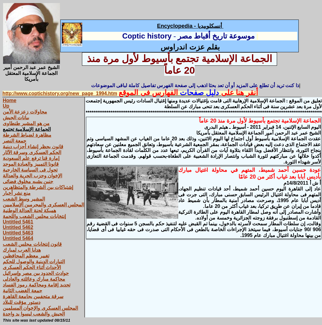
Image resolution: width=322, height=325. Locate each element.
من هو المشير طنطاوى (26, 123)
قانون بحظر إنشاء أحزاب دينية (33, 146)
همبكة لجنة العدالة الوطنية (29, 210)
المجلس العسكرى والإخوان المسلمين (40, 308)
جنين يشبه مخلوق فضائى (28, 181)
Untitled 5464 (18, 238)
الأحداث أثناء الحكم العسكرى (32, 267)
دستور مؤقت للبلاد (21, 302)
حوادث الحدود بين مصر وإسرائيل (36, 273)
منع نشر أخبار (17, 193)
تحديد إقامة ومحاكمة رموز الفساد (36, 284)
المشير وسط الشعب (24, 198)
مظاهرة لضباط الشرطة (27, 135)
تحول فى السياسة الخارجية (30, 169)
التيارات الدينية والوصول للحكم (34, 261)
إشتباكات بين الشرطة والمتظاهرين (38, 187)
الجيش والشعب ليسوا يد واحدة (34, 313)
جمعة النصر (14, 140)
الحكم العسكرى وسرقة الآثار (32, 152)
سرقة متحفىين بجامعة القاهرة (33, 296)
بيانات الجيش (16, 117)
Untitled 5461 (18, 221)
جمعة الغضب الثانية (22, 290)
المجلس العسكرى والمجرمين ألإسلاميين (43, 204)
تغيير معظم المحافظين (26, 255)
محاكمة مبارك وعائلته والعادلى (34, 279)
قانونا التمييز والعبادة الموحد (31, 164)
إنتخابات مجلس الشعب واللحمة (34, 216)
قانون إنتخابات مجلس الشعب (32, 244)
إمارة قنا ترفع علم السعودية (31, 158)
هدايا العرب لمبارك (22, 250)
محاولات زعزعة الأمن (25, 111)
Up (6, 106)
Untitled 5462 (18, 227)
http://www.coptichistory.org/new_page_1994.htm (59, 93)
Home (9, 100)
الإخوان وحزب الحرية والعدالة (32, 175)
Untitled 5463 (18, 232)
